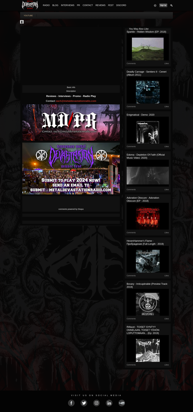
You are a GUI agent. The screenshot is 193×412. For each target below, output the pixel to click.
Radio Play (89, 96)
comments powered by (71, 209)
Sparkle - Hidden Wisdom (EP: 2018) (146, 31)
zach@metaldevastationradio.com (76, 101)
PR (78, 5)
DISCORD (121, 5)
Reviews (51, 96)
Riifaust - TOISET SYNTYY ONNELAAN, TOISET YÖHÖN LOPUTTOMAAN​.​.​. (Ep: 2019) (143, 330)
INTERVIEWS (67, 5)
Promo (77, 96)
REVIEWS (100, 5)
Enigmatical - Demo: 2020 (140, 114)
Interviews (64, 96)
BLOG (55, 5)
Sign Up (163, 5)
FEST (111, 5)
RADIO (46, 5)
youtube (28, 15)
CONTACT (88, 5)
